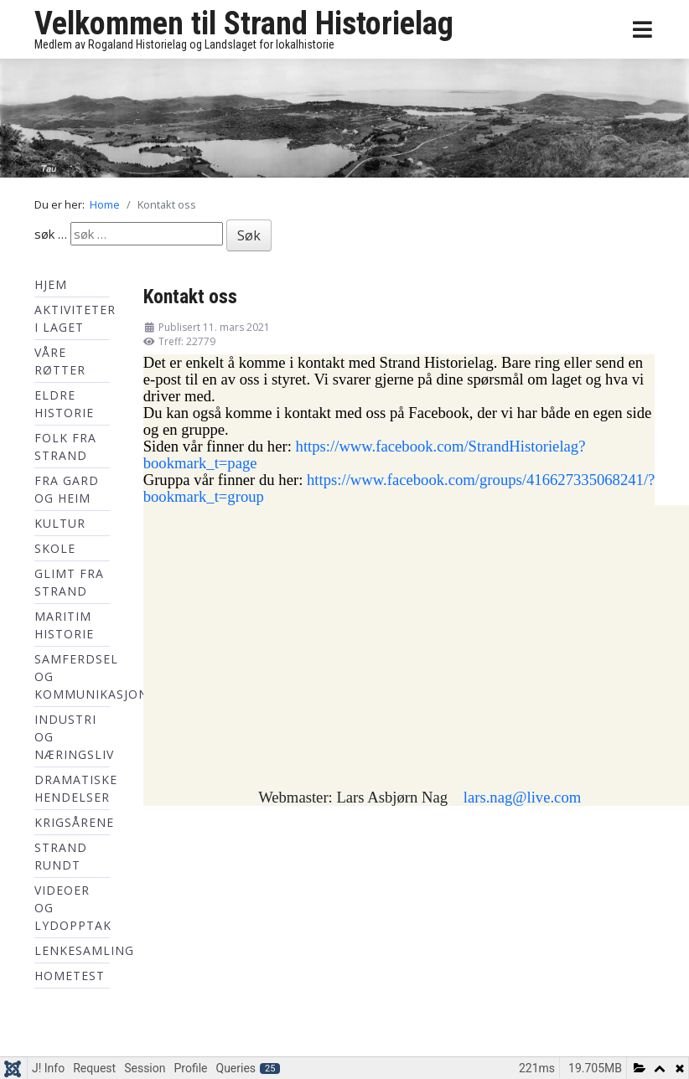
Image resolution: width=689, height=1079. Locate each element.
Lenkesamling (84, 950)
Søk (249, 235)
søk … (50, 233)
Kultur (59, 523)
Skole (54, 548)
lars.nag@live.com (522, 797)
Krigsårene (74, 822)
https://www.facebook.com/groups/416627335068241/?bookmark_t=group (399, 488)
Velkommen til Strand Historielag (243, 23)
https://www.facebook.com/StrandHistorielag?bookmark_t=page (364, 454)
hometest (69, 975)
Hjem (50, 284)
